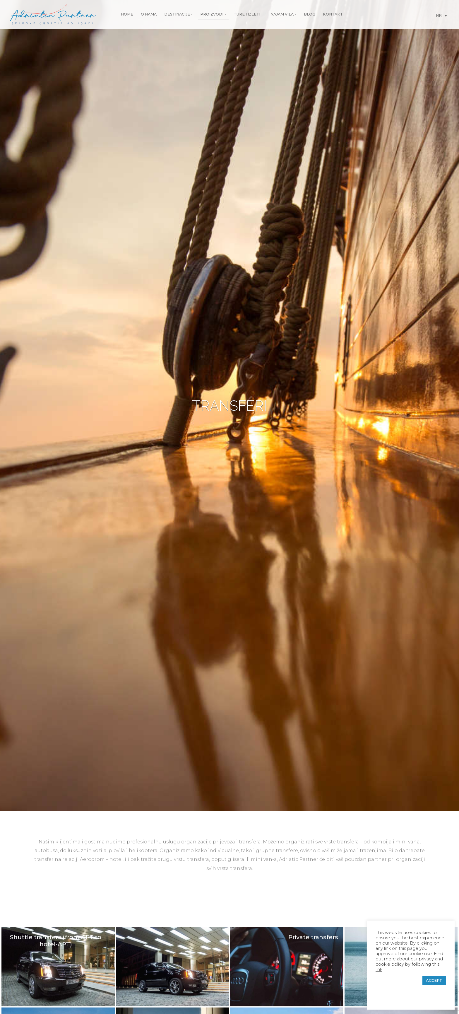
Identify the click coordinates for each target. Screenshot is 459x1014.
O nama (149, 14)
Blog (309, 14)
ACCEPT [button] (434, 980)
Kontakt (333, 14)
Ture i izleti (247, 14)
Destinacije (177, 14)
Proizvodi (211, 14)
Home (127, 14)
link (379, 969)
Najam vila (282, 14)
